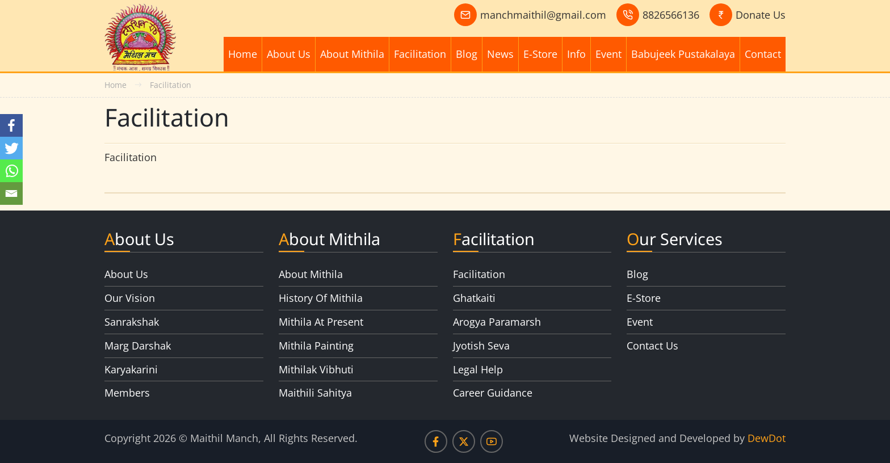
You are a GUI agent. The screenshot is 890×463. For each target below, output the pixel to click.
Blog (466, 54)
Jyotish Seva (481, 345)
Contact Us (652, 345)
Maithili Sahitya (315, 392)
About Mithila (352, 54)
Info (576, 54)
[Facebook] (11, 125)
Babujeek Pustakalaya (683, 54)
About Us (288, 54)
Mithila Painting (316, 345)
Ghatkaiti (474, 298)
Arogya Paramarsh (497, 322)
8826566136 (671, 15)
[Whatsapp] (11, 170)
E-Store (540, 54)
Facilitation (420, 54)
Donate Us (761, 15)
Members (127, 392)
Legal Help (478, 369)
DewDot (767, 438)
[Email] (11, 193)
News (500, 54)
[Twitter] (11, 148)
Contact (763, 54)
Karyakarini (131, 369)
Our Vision (129, 298)
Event (608, 54)
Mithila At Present (321, 322)
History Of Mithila (321, 298)
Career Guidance (492, 392)
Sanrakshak (131, 322)
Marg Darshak (137, 345)
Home (242, 54)
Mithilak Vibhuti (316, 369)
